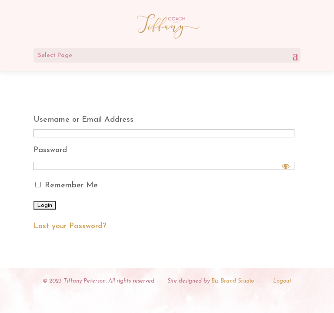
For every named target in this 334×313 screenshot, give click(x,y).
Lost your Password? (69, 226)
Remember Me (66, 185)
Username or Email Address (83, 120)
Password (50, 150)
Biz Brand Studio (232, 281)
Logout (282, 281)
